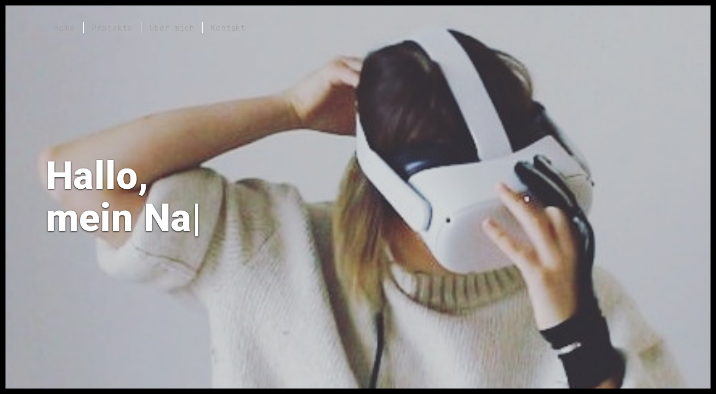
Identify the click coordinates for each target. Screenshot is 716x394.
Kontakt (228, 27)
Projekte (112, 27)
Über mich (172, 27)
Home (64, 27)
